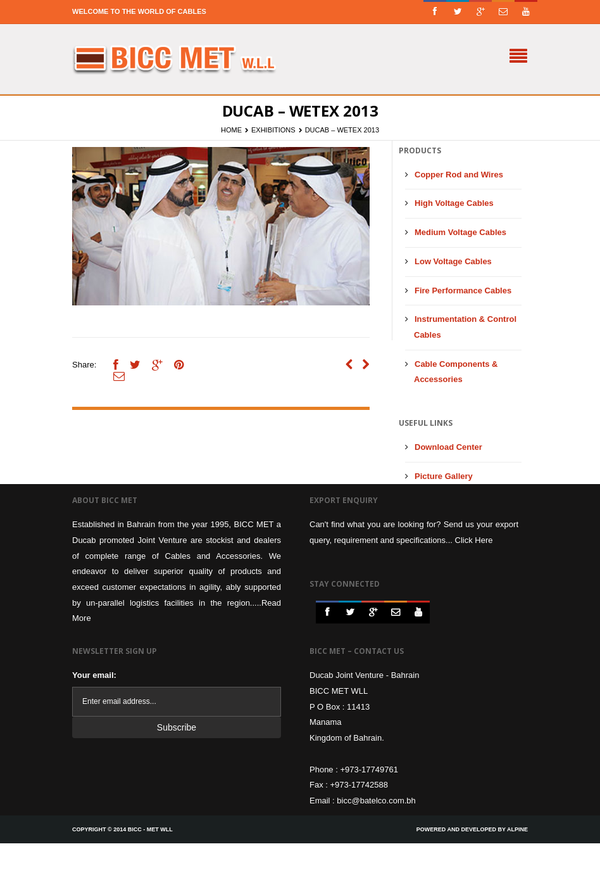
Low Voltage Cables (453, 261)
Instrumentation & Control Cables (465, 327)
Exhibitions (273, 130)
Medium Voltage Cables (460, 232)
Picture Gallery (444, 476)
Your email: (94, 675)
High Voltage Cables (454, 203)
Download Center (448, 447)
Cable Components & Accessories (455, 372)
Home (231, 130)
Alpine (517, 829)
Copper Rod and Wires (459, 174)
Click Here (474, 540)
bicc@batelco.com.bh (376, 800)
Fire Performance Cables (463, 290)
